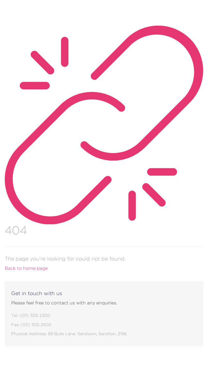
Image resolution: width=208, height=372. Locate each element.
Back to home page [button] (26, 268)
